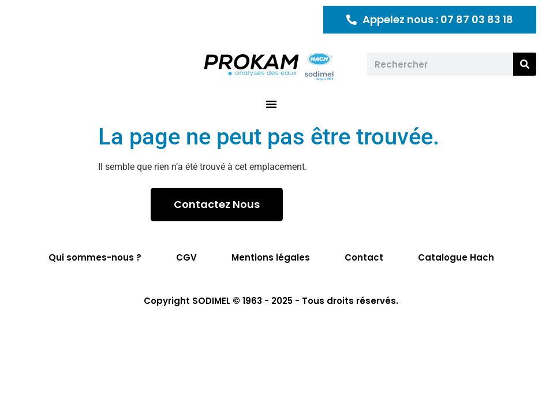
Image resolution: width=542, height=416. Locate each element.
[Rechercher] (524, 64)
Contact (364, 257)
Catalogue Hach (456, 257)
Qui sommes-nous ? (94, 257)
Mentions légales (270, 257)
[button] (271, 104)
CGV (186, 257)
